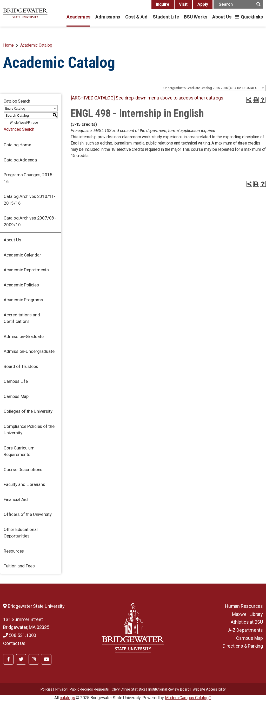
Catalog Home (17, 144)
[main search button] (258, 4)
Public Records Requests (89, 689)
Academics (78, 17)
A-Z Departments (245, 630)
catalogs (67, 697)
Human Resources (244, 606)
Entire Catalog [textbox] (15, 108)
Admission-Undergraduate (29, 351)
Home (8, 45)
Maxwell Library (247, 614)
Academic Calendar (22, 255)
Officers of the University (28, 514)
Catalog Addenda (20, 159)
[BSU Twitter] (21, 659)
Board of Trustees (21, 366)
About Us (221, 17)
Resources (14, 551)
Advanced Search (19, 129)
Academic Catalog (36, 45)
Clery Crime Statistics (129, 689)
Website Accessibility (209, 689)
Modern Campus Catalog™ (188, 697)
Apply (202, 4)
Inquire (162, 4)
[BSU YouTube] (46, 659)
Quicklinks (252, 17)
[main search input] (238, 4)
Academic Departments (26, 269)
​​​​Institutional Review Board (169, 689)
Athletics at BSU (247, 622)
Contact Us (14, 643)
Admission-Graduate (23, 336)
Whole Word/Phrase (24, 122)
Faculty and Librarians (24, 484)
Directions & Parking (243, 646)
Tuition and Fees (19, 565)
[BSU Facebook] (8, 659)
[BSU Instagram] (34, 659)
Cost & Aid (136, 17)
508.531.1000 (19, 635)
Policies (46, 689)
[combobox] (214, 88)
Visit (183, 4)
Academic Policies (21, 284)
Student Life (166, 17)
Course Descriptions (23, 469)
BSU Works (195, 17)
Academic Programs (23, 299)
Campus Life (16, 381)
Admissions (107, 17)
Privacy (61, 689)
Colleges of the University (28, 411)
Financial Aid (16, 499)
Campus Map (16, 396)
